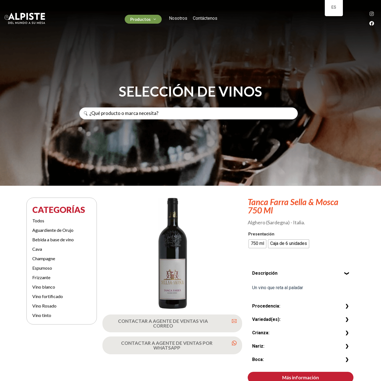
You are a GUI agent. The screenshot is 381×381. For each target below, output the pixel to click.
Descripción (264, 273)
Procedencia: (266, 306)
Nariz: (258, 346)
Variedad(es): (266, 319)
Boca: (258, 359)
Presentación (261, 234)
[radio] (257, 244)
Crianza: (260, 332)
